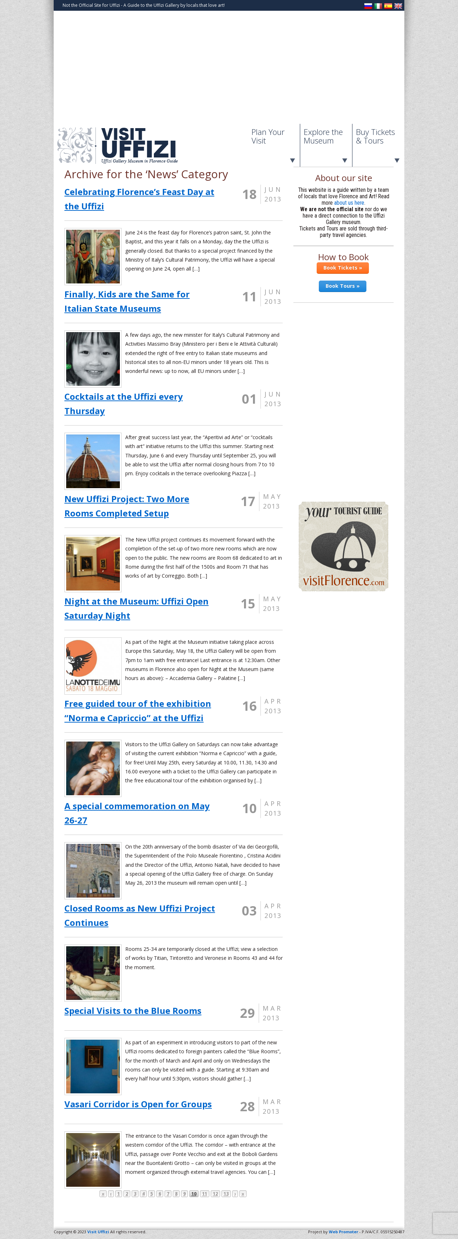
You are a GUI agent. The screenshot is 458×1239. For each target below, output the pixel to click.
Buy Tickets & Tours (375, 136)
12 (215, 1194)
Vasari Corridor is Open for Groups (138, 1104)
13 (226, 1194)
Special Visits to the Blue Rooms (132, 1010)
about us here (349, 203)
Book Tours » (343, 285)
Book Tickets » (342, 267)
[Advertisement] (229, 70)
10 (193, 1194)
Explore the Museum (323, 136)
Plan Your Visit (268, 136)
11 (204, 1194)
